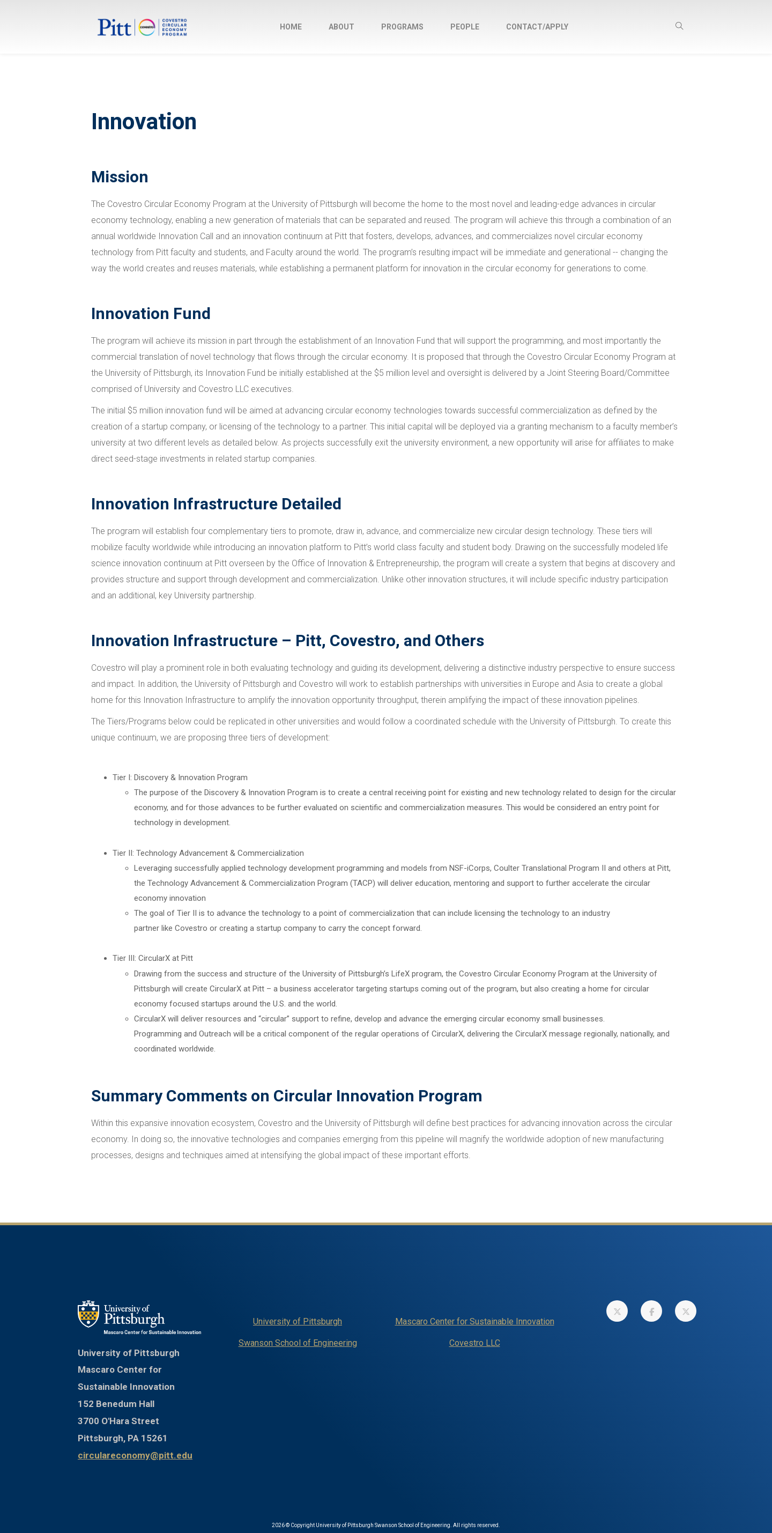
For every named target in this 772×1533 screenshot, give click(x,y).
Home (291, 27)
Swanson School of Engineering (298, 1343)
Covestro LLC (474, 1343)
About (341, 27)
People (464, 27)
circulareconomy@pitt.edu (135, 1455)
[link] (617, 1311)
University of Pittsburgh (297, 1321)
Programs (402, 27)
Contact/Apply (537, 27)
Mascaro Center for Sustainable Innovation (474, 1321)
